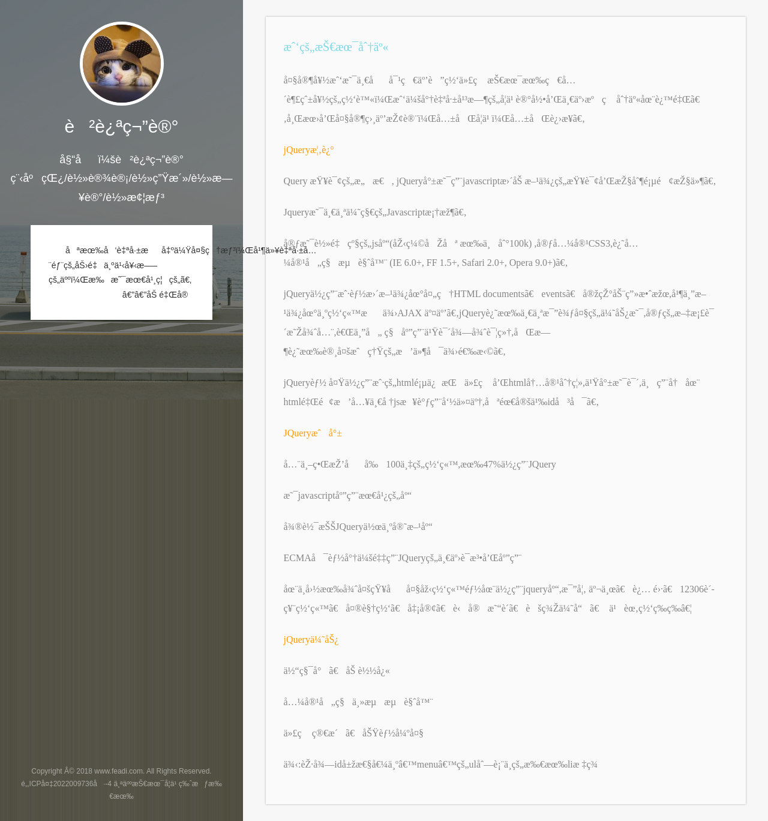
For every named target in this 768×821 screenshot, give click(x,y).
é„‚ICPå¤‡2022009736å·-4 (66, 784)
